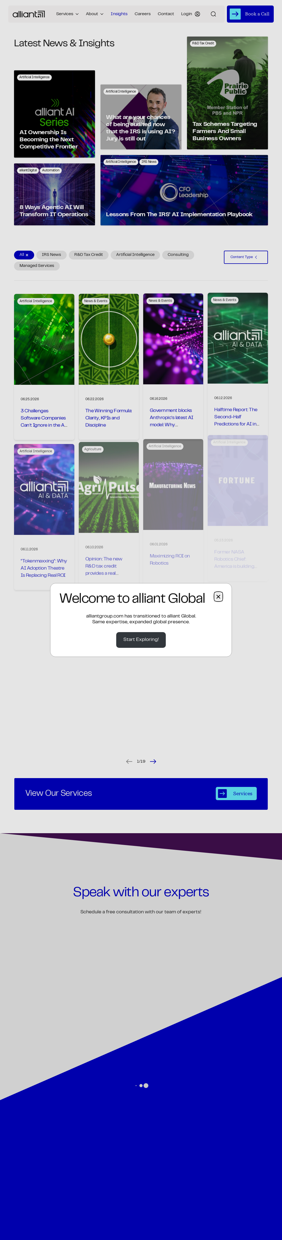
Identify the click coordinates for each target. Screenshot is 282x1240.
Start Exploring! (141, 640)
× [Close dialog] (218, 596)
